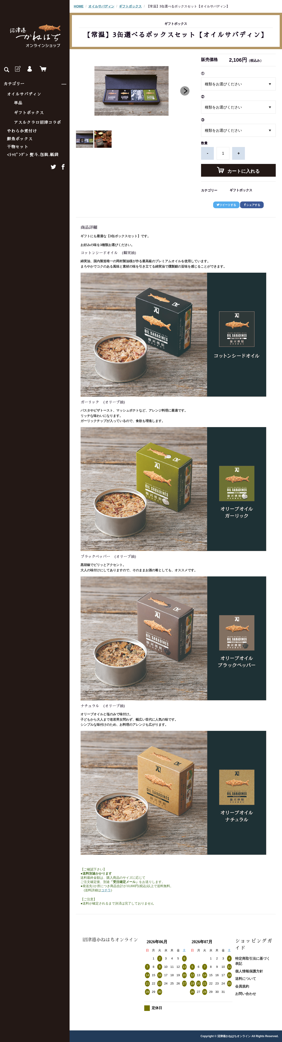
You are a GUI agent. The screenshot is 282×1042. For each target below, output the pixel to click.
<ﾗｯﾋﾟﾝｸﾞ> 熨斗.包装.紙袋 (33, 155)
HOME (78, 6)
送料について (245, 979)
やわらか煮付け (22, 131)
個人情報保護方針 (249, 971)
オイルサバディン (24, 94)
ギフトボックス (29, 113)
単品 (18, 103)
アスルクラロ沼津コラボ (37, 123)
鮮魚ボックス (20, 139)
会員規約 (242, 986)
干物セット (18, 147)
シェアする (252, 205)
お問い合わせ (245, 994)
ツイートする (226, 205)
